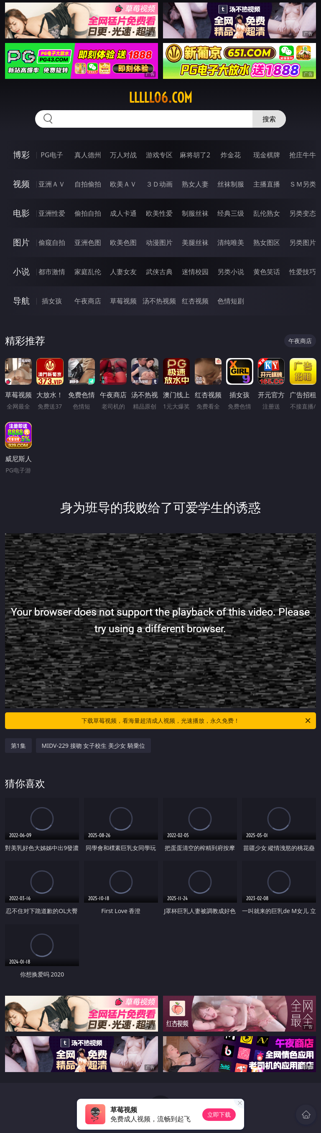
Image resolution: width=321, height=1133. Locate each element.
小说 (21, 271)
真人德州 (87, 154)
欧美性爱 (159, 213)
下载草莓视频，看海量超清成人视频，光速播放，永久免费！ (197, 721)
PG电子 (52, 154)
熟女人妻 (195, 184)
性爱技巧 (302, 271)
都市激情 (51, 271)
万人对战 (123, 154)
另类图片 (302, 242)
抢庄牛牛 (302, 154)
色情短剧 (230, 300)
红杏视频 (195, 300)
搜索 (269, 119)
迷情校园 (195, 271)
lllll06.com (160, 97)
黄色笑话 (266, 271)
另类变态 (302, 213)
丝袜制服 (230, 184)
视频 (21, 183)
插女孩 (52, 300)
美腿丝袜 (195, 242)
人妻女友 (123, 271)
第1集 (18, 745)
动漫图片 (159, 242)
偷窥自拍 (51, 242)
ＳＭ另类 (302, 184)
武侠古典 (159, 271)
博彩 (21, 154)
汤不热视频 (159, 300)
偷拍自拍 (87, 213)
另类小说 (230, 271)
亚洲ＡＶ (51, 184)
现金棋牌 (266, 154)
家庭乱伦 (87, 271)
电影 (21, 213)
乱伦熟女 (266, 213)
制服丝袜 (195, 213)
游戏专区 (159, 154)
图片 (21, 242)
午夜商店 (87, 300)
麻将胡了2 (195, 154)
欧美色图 (123, 242)
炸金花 (231, 154)
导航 (21, 300)
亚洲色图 (87, 242)
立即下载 (219, 1114)
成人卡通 (123, 213)
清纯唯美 (230, 242)
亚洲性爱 (51, 213)
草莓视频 (123, 300)
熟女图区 (266, 242)
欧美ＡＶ (123, 184)
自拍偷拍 (87, 184)
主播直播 (266, 184)
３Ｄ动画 (159, 184)
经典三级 (230, 213)
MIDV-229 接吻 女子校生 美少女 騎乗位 (93, 745)
